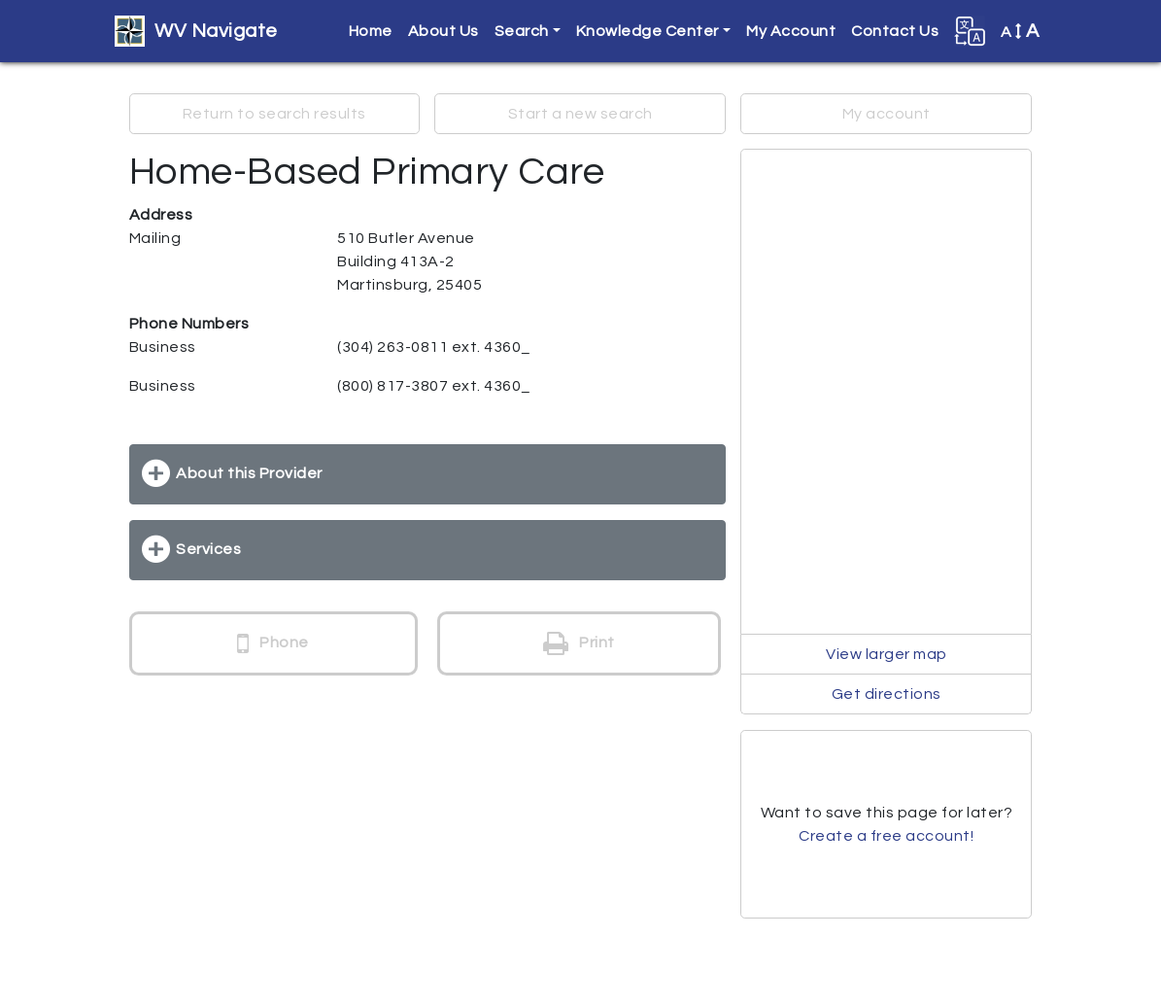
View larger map (886, 654)
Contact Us (895, 31)
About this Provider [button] (249, 473)
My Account (791, 31)
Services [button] (208, 549)
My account (886, 113)
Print (579, 643)
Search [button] (522, 31)
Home (371, 31)
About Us (443, 31)
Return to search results (274, 113)
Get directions (886, 694)
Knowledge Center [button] (647, 31)
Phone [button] (273, 643)
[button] (969, 31)
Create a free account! (886, 836)
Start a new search (580, 113)
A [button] (1020, 31)
